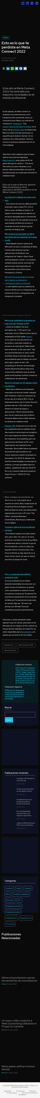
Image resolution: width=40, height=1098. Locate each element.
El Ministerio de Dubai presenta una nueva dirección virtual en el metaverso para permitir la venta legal (14, 694)
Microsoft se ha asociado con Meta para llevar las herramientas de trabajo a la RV (21, 237)
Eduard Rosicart (9, 58)
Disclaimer (22, 1094)
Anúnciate (7, 1091)
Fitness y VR (10, 426)
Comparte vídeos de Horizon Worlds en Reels (20, 528)
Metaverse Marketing (21, 894)
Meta (6, 37)
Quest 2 (29, 337)
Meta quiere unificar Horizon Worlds (18, 1068)
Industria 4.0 (8, 645)
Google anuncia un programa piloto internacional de (24, 802)
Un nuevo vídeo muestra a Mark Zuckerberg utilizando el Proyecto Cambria (19, 1023)
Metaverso (10, 900)
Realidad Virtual (26, 918)
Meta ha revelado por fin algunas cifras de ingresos (21, 384)
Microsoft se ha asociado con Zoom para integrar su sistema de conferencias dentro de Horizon (19, 280)
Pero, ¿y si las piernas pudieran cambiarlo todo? (18, 576)
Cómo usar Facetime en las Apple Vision (25, 790)
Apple (19, 888)
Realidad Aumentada (13, 906)
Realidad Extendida (13, 912)
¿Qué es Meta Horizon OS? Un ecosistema (26, 824)
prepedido (27, 632)
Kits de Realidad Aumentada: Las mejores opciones (24, 813)
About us (32, 1091)
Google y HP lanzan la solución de (25, 779)
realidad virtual (18, 130)
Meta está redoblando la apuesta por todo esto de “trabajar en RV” (20, 322)
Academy (9, 888)
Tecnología (10, 924)
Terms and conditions (30, 1093)
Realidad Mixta (11, 918)
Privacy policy (12, 1093)
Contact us (20, 1091)
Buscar (8, 707)
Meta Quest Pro (9, 160)
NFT (19, 900)
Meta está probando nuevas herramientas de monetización (19, 979)
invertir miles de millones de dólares (17, 127)
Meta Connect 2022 (26, 645)
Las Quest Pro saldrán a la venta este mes (20, 199)
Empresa (27, 888)
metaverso (17, 124)
